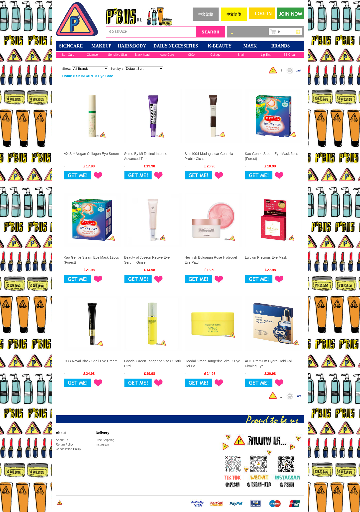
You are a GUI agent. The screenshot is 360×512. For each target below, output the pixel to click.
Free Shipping (105, 440)
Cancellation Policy (68, 449)
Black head (142, 54)
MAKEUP (102, 45)
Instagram (102, 444)
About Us (62, 440)
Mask (250, 45)
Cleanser (93, 54)
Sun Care (68, 54)
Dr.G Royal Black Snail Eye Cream (91, 361)
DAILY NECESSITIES (175, 45)
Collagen (216, 54)
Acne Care (167, 54)
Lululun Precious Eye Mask (266, 257)
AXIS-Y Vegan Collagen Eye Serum (91, 154)
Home (67, 76)
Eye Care (105, 76)
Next (291, 70)
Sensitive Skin (117, 54)
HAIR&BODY (132, 45)
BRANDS (280, 45)
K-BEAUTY (220, 45)
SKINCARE (71, 45)
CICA (191, 54)
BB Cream (290, 54)
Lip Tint (266, 54)
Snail (241, 54)
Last (298, 70)
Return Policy (65, 444)
